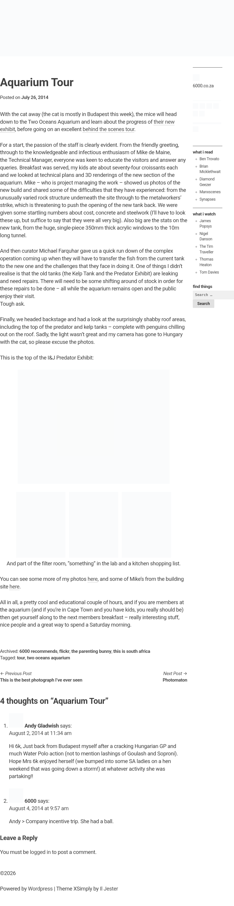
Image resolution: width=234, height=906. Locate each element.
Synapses (207, 199)
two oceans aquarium (48, 657)
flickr (64, 651)
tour (21, 657)
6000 (30, 801)
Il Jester (109, 889)
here (93, 579)
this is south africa (131, 651)
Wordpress (40, 889)
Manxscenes (210, 192)
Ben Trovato (209, 159)
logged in (40, 852)
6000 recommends (38, 651)
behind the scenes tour (108, 129)
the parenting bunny (91, 651)
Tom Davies (209, 272)
